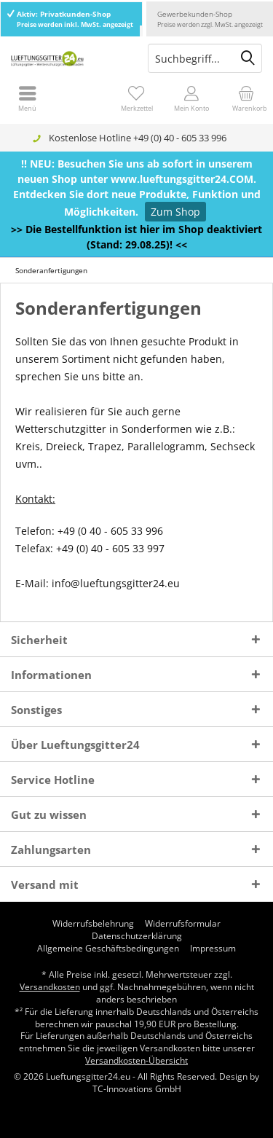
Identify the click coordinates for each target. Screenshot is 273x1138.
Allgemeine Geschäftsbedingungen (108, 948)
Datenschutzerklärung (137, 936)
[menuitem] (245, 98)
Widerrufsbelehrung (93, 924)
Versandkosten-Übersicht (136, 1060)
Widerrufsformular (183, 924)
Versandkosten (50, 987)
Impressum (213, 948)
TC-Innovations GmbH (136, 1089)
